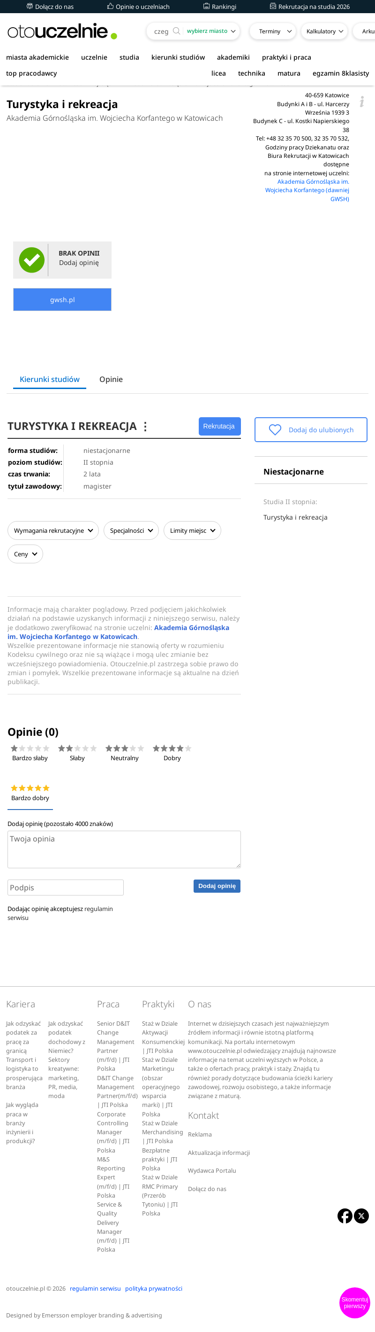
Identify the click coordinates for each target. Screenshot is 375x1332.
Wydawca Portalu (212, 1171)
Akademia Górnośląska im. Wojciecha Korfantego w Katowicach (115, 118)
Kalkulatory (321, 31)
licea (218, 73)
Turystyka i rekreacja (295, 517)
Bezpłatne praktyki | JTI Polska (159, 1159)
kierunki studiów (178, 57)
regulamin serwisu (95, 1289)
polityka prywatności (153, 1289)
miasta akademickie (37, 57)
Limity (192, 530)
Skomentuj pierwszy (355, 1302)
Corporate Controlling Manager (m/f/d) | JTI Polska (113, 1132)
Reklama (200, 1134)
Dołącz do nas (50, 6)
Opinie (111, 379)
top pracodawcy (31, 73)
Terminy (269, 31)
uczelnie (94, 57)
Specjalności (131, 530)
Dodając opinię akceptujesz (60, 913)
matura (289, 73)
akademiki (233, 57)
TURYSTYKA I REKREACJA (79, 426)
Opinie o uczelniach (138, 6)
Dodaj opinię (217, 885)
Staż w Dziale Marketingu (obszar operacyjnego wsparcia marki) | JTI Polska (161, 1087)
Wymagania (53, 530)
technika (251, 73)
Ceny (25, 554)
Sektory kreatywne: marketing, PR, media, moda (63, 1078)
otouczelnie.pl (25, 1289)
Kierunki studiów (50, 379)
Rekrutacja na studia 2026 (310, 6)
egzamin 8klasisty (341, 73)
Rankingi (219, 6)
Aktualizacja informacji (219, 1153)
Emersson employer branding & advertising (102, 1315)
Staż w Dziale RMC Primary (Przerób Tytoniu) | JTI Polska (160, 1195)
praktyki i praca (286, 57)
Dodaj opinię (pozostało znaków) (60, 823)
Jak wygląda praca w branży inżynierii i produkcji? (22, 1123)
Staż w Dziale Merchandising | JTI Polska (162, 1132)
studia (129, 57)
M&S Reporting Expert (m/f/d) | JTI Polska (113, 1177)
